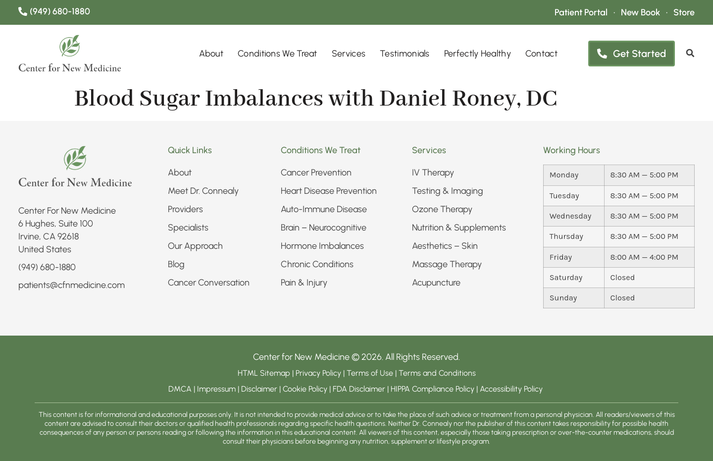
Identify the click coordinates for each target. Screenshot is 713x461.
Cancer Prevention (316, 172)
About (211, 53)
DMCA (180, 389)
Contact (541, 53)
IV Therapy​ (433, 172)
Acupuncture (436, 282)
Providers (185, 209)
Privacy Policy (319, 373)
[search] (690, 53)
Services (348, 53)
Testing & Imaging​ (447, 190)
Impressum (216, 389)
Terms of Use (370, 373)
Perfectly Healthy (477, 53)
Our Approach (195, 245)
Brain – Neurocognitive (323, 227)
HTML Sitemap (264, 373)
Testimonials (405, 53)
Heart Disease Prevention (329, 190)
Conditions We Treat (277, 53)
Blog (176, 264)
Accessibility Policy (512, 389)
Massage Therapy (447, 264)
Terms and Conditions (437, 373)
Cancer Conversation (209, 282)
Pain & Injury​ (304, 282)
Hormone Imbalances (322, 245)
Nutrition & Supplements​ (459, 227)
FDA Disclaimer (359, 389)
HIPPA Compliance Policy (433, 389)
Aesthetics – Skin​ (445, 245)
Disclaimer (259, 389)
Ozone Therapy (442, 209)
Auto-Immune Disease (324, 209)
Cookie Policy (305, 389)
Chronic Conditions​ (317, 264)
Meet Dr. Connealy (203, 190)
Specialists (188, 227)
